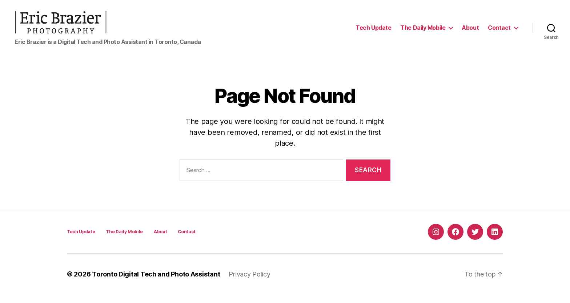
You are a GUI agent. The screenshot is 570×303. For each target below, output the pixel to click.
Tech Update (373, 31)
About (470, 31)
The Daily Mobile (422, 31)
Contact (499, 31)
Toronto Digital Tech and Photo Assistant (156, 282)
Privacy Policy (249, 282)
